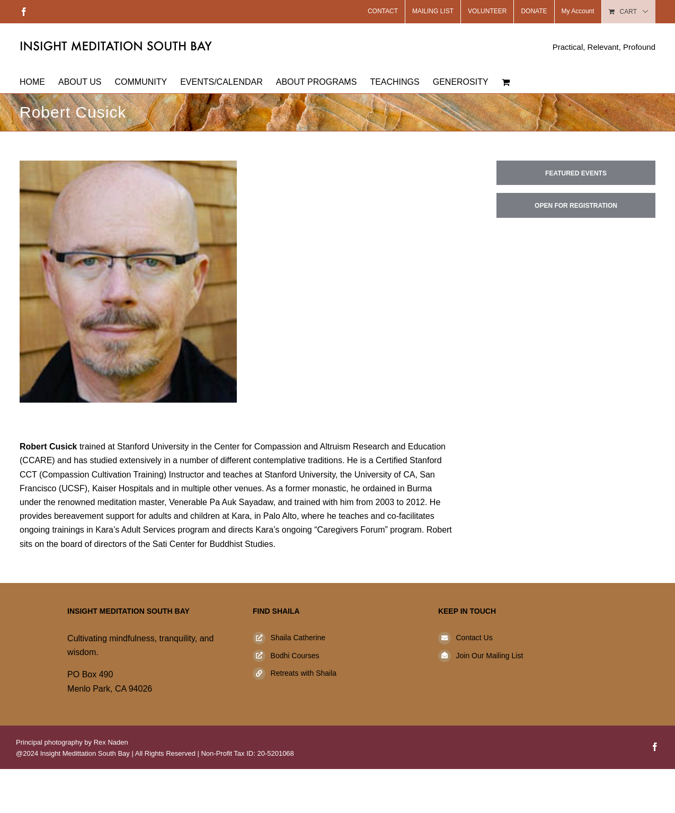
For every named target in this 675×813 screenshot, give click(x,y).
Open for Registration (576, 205)
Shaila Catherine (298, 637)
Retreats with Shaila (304, 673)
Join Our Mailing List (489, 655)
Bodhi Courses (295, 655)
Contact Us (474, 637)
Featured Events (576, 173)
